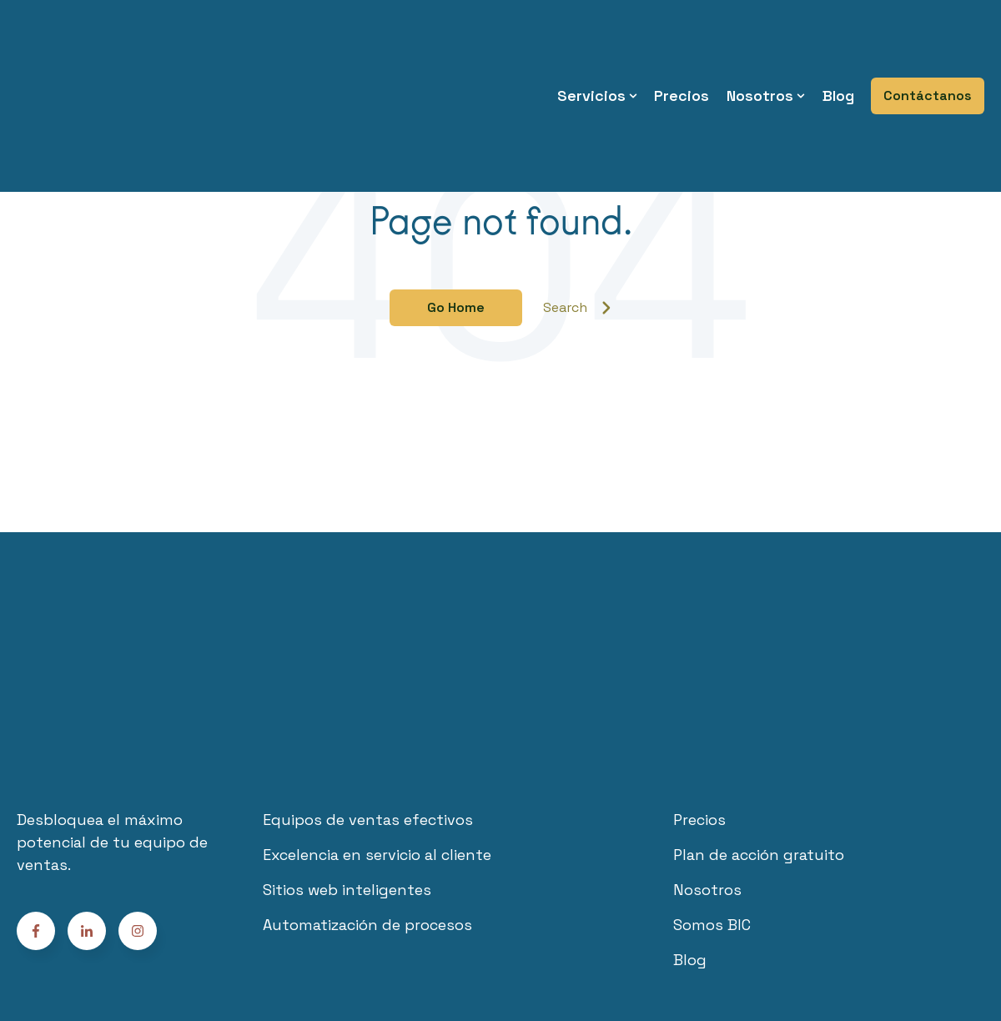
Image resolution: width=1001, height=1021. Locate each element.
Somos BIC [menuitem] (712, 836)
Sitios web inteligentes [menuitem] (347, 801)
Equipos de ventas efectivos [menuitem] (368, 731)
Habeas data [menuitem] (708, 945)
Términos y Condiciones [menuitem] (409, 945)
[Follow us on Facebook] (137, 841)
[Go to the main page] (104, 49)
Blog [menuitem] (838, 49)
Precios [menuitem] (681, 49)
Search (577, 307)
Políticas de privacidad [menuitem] (574, 945)
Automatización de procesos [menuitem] (367, 836)
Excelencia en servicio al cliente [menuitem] (377, 766)
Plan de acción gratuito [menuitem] (758, 766)
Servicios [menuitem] (591, 49)
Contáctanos (927, 49)
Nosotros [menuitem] (760, 49)
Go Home (456, 307)
